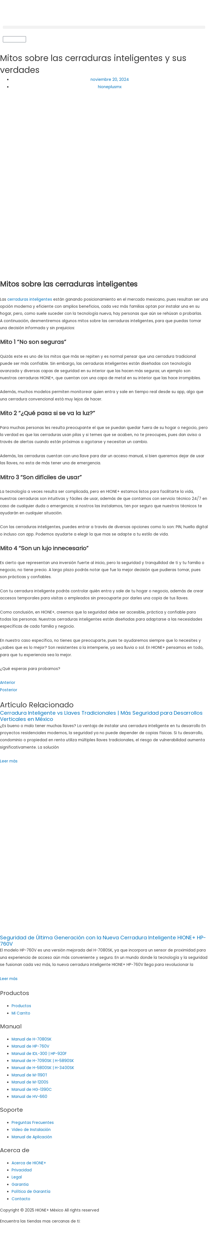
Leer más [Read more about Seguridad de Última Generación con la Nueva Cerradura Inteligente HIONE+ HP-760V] (9, 978)
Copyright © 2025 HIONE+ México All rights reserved (49, 1210)
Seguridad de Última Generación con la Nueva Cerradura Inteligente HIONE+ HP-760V (103, 940)
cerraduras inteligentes (29, 299)
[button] (104, 27)
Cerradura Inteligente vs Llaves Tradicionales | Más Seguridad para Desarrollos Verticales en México (101, 716)
